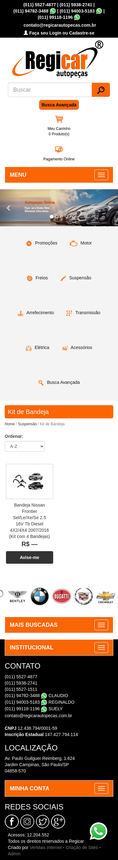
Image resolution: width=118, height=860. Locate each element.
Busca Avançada (59, 104)
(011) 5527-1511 (21, 689)
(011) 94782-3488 (31, 10)
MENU (18, 175)
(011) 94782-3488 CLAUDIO (36, 695)
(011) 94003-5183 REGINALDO (40, 702)
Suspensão (27, 424)
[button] (9, 207)
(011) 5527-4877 (39, 4)
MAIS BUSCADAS (34, 625)
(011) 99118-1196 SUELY (34, 708)
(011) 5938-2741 (75, 4)
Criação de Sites (82, 847)
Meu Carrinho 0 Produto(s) (59, 131)
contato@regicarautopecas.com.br (38, 715)
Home (10, 424)
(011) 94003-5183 (76, 10)
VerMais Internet (46, 847)
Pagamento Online (59, 159)
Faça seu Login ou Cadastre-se (59, 32)
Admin (14, 853)
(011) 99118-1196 (55, 17)
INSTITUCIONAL (31, 647)
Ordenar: (14, 436)
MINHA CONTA (29, 788)
